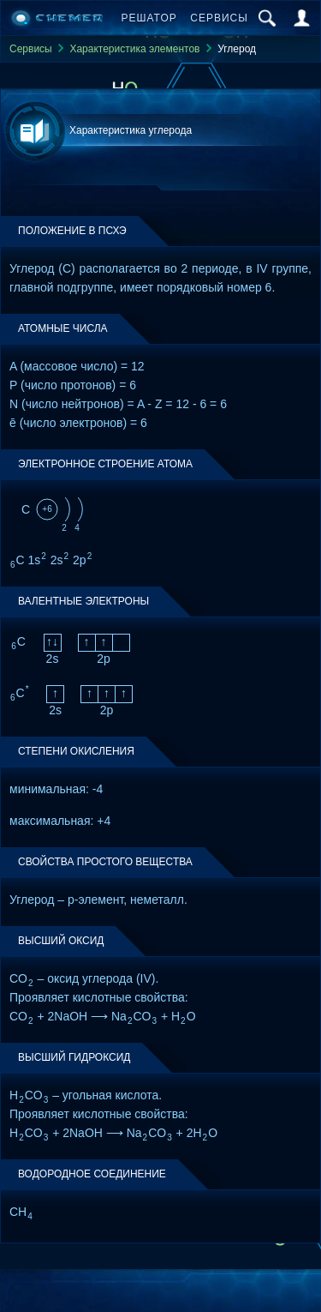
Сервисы (219, 18)
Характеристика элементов (134, 49)
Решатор (149, 18)
